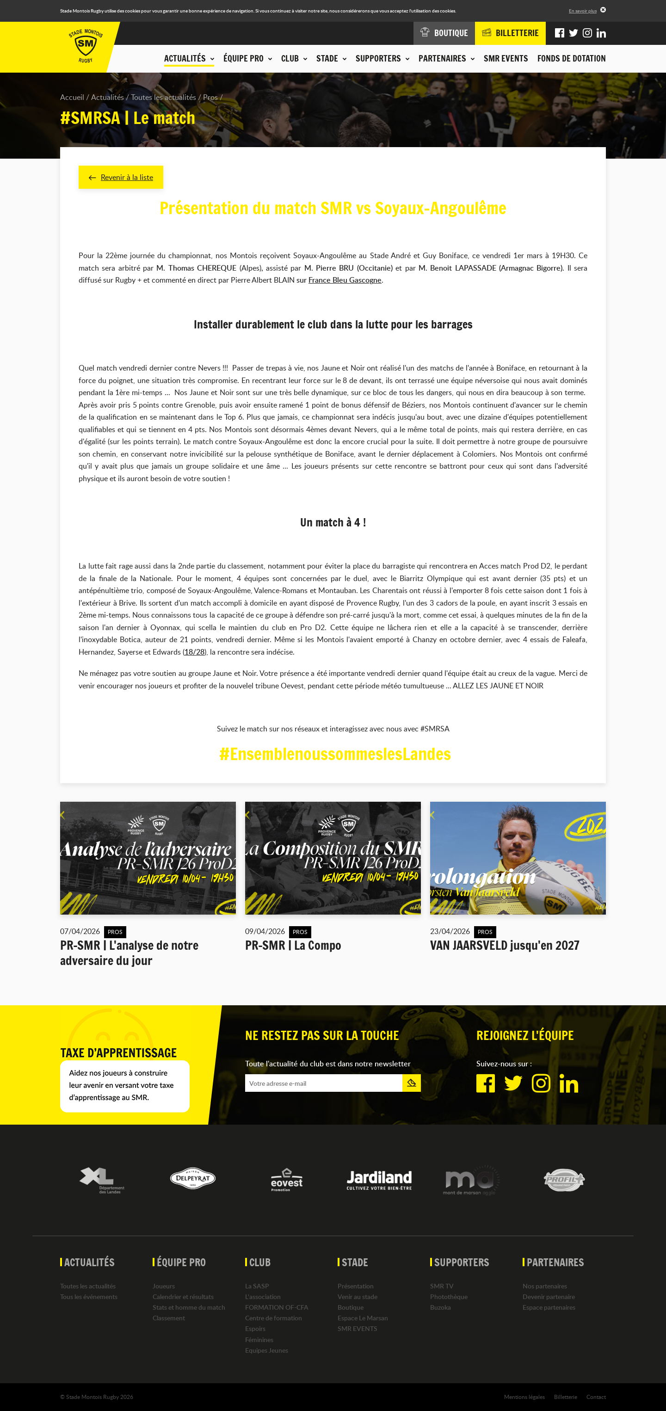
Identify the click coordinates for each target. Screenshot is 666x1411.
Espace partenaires (549, 1307)
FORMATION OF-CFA (276, 1307)
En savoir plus (583, 10)
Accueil (72, 97)
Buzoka (440, 1307)
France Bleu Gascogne (345, 280)
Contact (596, 1396)
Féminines (259, 1339)
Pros (210, 97)
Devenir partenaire (549, 1296)
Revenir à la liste (121, 177)
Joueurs (164, 1285)
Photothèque (449, 1296)
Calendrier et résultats (183, 1296)
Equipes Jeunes (266, 1350)
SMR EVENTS (506, 58)
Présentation (356, 1285)
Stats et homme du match (189, 1307)
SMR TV (442, 1285)
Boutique (351, 1307)
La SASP (257, 1285)
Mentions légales (524, 1396)
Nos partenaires (545, 1285)
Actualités (107, 97)
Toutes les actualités (163, 97)
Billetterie (565, 1396)
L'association (263, 1296)
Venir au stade (357, 1296)
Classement (169, 1317)
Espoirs (255, 1328)
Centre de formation (273, 1317)
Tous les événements (88, 1296)
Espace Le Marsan (363, 1317)
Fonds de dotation (571, 58)
